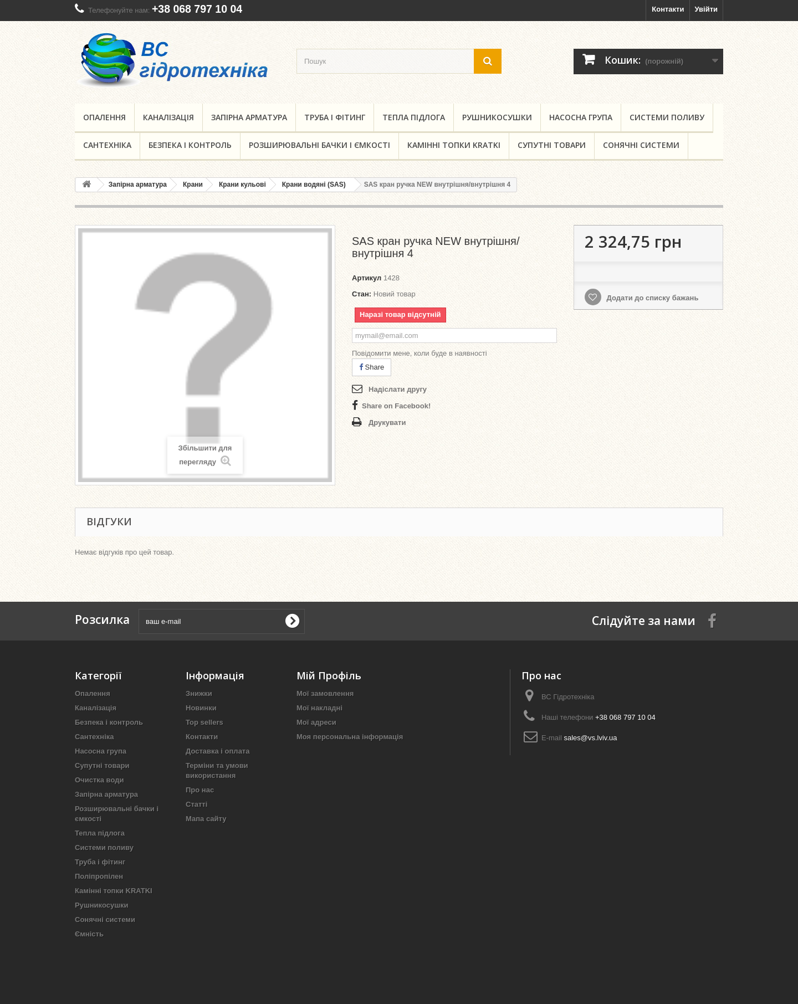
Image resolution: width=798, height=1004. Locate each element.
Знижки (199, 693)
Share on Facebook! (396, 406)
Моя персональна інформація (349, 736)
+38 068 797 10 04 (197, 9)
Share (371, 367)
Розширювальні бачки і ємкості (319, 145)
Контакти (668, 9)
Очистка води (99, 780)
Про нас (200, 790)
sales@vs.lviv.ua (590, 738)
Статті (196, 804)
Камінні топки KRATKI (453, 145)
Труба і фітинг (334, 117)
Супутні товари (552, 145)
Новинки (201, 708)
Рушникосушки (497, 117)
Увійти (706, 9)
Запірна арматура (249, 117)
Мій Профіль (328, 675)
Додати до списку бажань (651, 298)
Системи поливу (667, 117)
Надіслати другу (398, 389)
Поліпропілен (99, 876)
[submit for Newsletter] (292, 621)
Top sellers (204, 722)
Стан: (361, 294)
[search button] (488, 61)
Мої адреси (316, 722)
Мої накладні (319, 708)
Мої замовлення (325, 693)
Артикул (366, 278)
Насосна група (580, 117)
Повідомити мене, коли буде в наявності (419, 353)
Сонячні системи (641, 145)
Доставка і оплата (217, 751)
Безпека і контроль (190, 145)
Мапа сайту (206, 819)
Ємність (89, 934)
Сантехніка (107, 145)
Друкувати (387, 422)
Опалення (104, 117)
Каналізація (168, 117)
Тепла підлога (413, 117)
